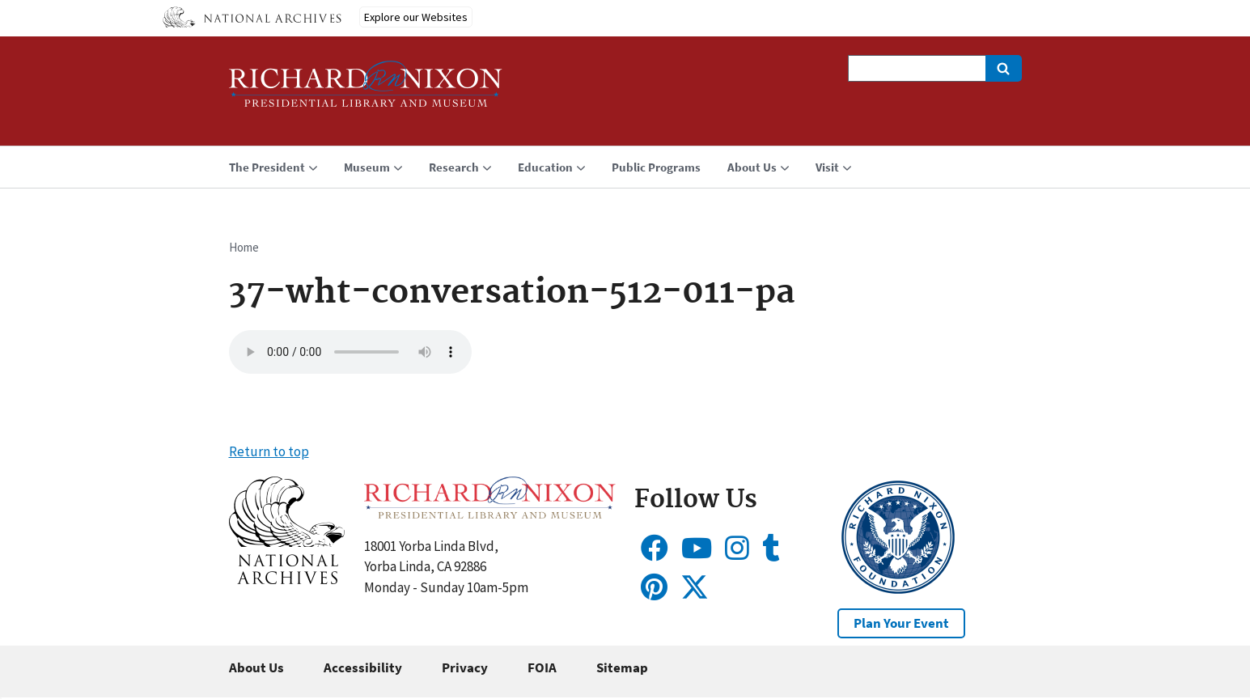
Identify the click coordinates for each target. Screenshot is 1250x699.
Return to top (269, 451)
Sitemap (622, 667)
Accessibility (363, 667)
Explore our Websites (416, 17)
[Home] (365, 91)
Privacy (465, 667)
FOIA (542, 667)
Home (244, 247)
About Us (256, 667)
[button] (287, 579)
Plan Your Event (901, 623)
